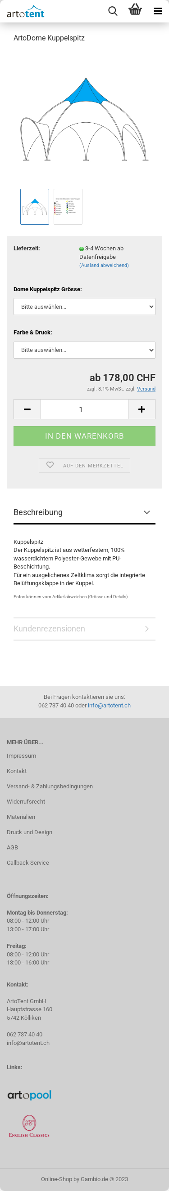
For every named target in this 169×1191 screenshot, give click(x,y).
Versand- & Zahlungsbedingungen (50, 786)
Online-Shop (56, 1179)
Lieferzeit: (27, 248)
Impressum (21, 755)
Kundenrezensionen (49, 628)
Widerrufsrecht (26, 801)
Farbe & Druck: (33, 332)
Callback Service (28, 862)
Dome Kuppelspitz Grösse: (48, 289)
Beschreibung (38, 512)
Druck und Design (29, 832)
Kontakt (17, 771)
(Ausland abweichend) (104, 265)
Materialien (21, 816)
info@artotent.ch (109, 705)
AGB (12, 847)
